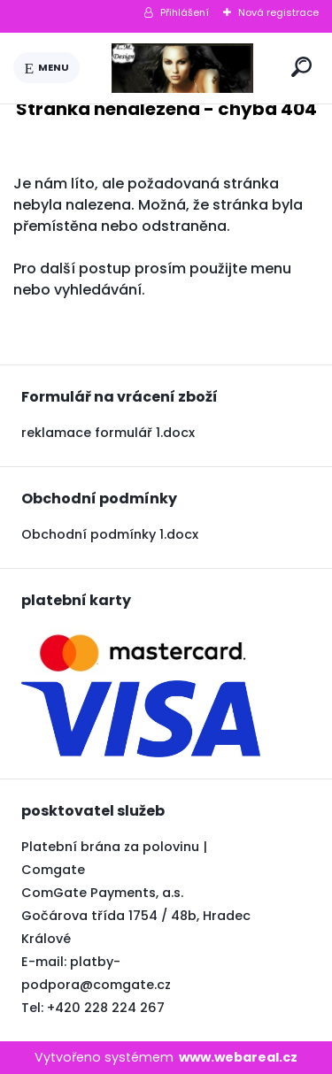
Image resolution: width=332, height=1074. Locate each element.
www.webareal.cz (238, 1057)
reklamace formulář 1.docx (108, 432)
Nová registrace (278, 12)
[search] (301, 67)
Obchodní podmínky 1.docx (109, 534)
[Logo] (182, 68)
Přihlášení (184, 12)
